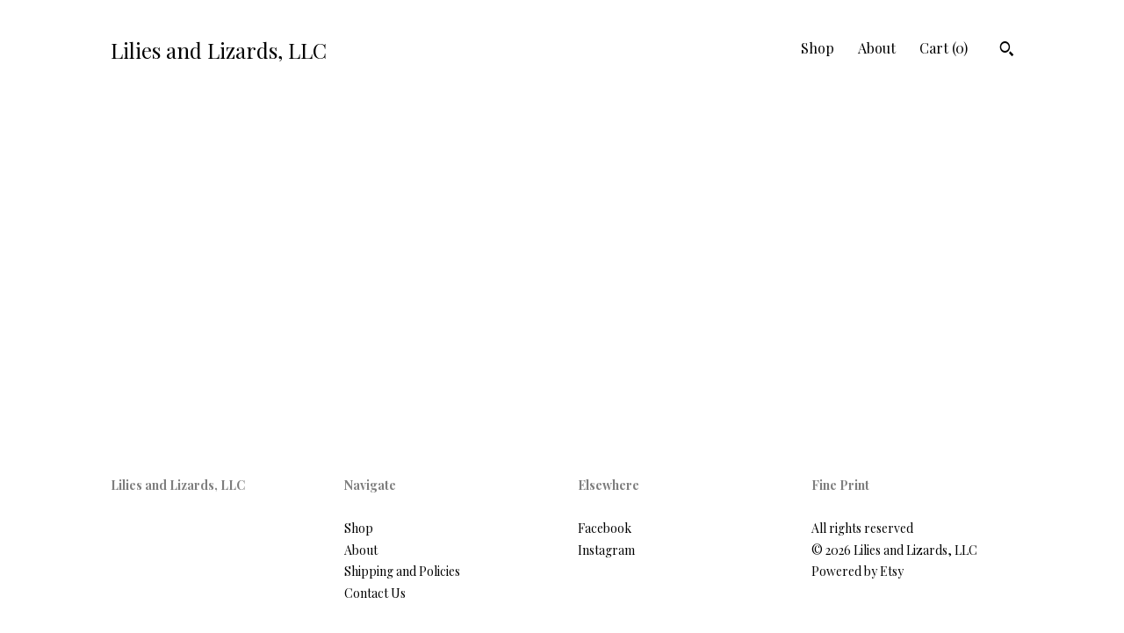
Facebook (604, 528)
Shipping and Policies (402, 571)
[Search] (1006, 51)
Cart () (943, 48)
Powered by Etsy (857, 571)
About (877, 48)
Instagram (606, 550)
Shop (817, 48)
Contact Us (375, 593)
